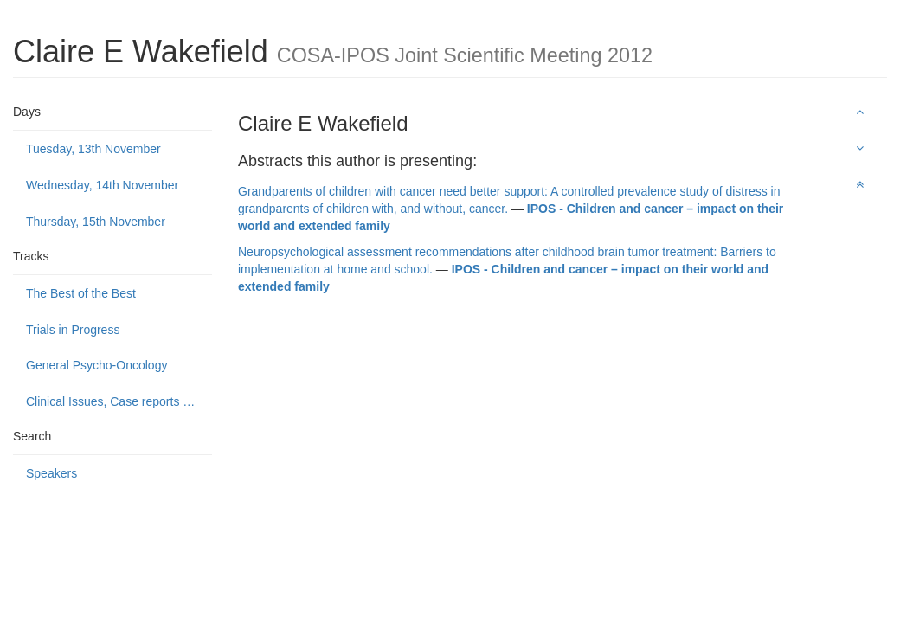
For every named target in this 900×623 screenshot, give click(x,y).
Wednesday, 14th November (102, 185)
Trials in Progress (72, 330)
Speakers (51, 473)
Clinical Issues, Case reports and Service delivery (119, 401)
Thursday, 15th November (95, 221)
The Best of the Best (81, 293)
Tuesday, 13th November (93, 149)
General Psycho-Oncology (96, 365)
